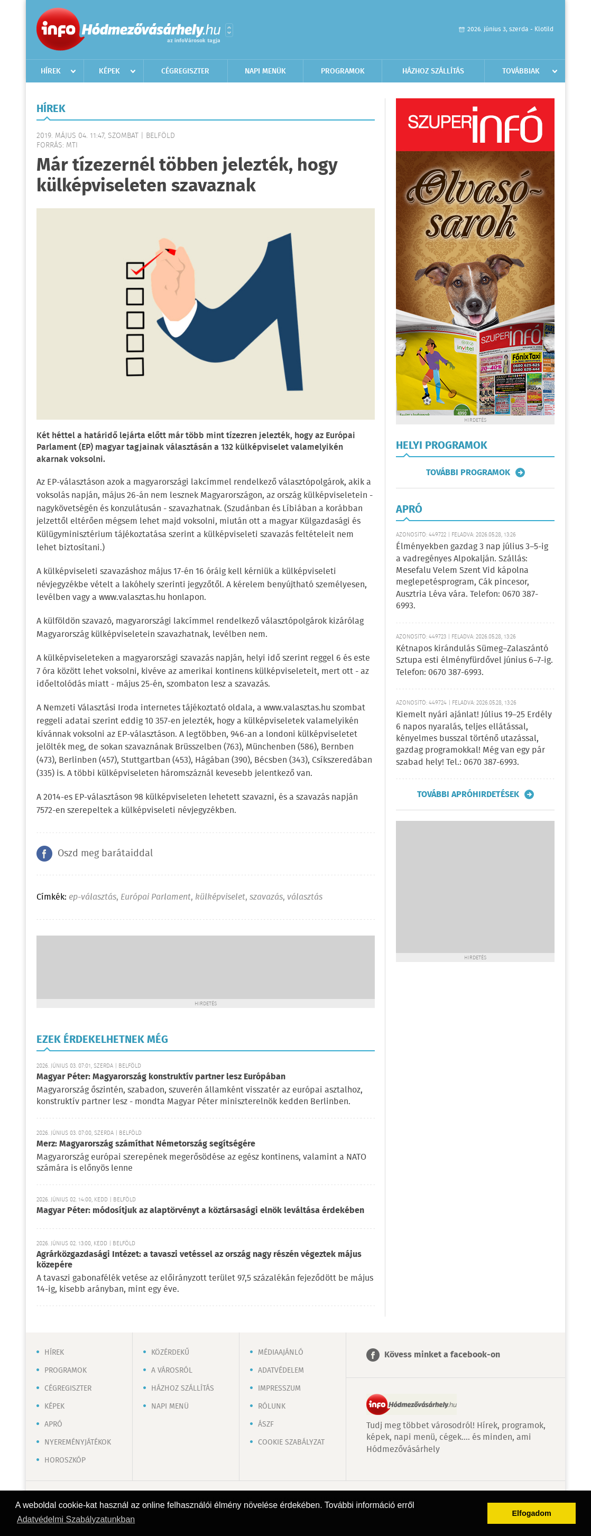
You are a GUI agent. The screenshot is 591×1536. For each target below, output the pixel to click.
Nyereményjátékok (77, 1442)
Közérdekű (170, 1352)
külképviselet (220, 897)
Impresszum (279, 1388)
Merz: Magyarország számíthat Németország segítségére (145, 1144)
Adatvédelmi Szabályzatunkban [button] (76, 1519)
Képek (109, 71)
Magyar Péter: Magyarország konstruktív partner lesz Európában (160, 1077)
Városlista (229, 30)
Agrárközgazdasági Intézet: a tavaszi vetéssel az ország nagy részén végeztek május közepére (199, 1260)
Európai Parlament (156, 897)
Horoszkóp (65, 1460)
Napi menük (265, 71)
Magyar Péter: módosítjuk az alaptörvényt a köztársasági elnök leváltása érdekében (200, 1210)
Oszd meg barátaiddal (105, 853)
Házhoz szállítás (433, 71)
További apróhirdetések (468, 794)
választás (304, 897)
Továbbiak (521, 71)
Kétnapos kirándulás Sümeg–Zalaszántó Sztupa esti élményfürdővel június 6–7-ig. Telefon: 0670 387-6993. (474, 660)
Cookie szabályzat (291, 1442)
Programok (343, 71)
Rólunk (271, 1406)
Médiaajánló (280, 1352)
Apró (53, 1424)
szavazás (266, 897)
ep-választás (92, 897)
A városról (171, 1370)
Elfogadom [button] (531, 1513)
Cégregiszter (185, 71)
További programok (468, 472)
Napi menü (170, 1406)
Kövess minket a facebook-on (442, 1355)
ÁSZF (266, 1424)
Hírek (51, 71)
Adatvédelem (281, 1370)
